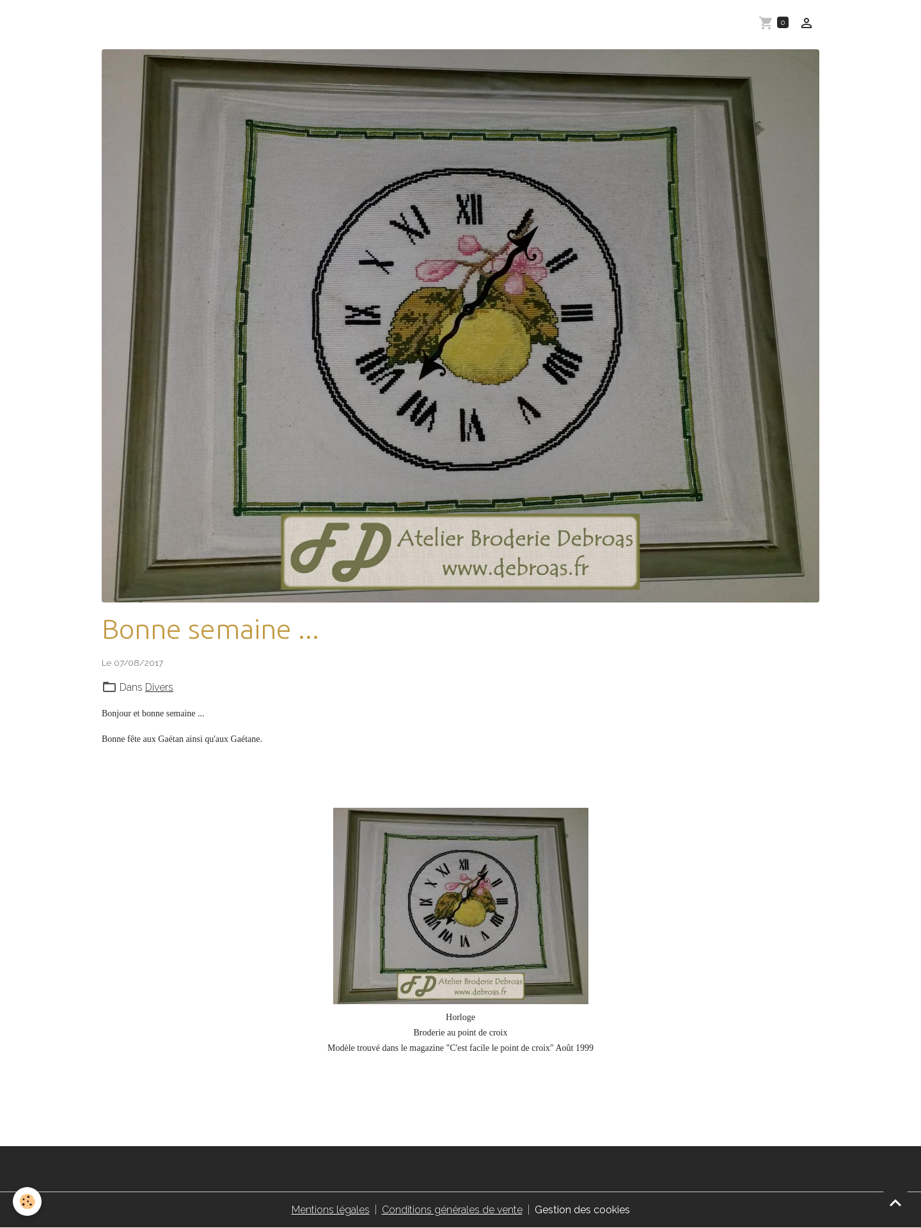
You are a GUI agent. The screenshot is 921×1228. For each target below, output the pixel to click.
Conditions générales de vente (452, 1210)
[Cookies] (27, 1201)
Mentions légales (331, 1210)
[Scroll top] (895, 1202)
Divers (159, 687)
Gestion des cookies (582, 1210)
